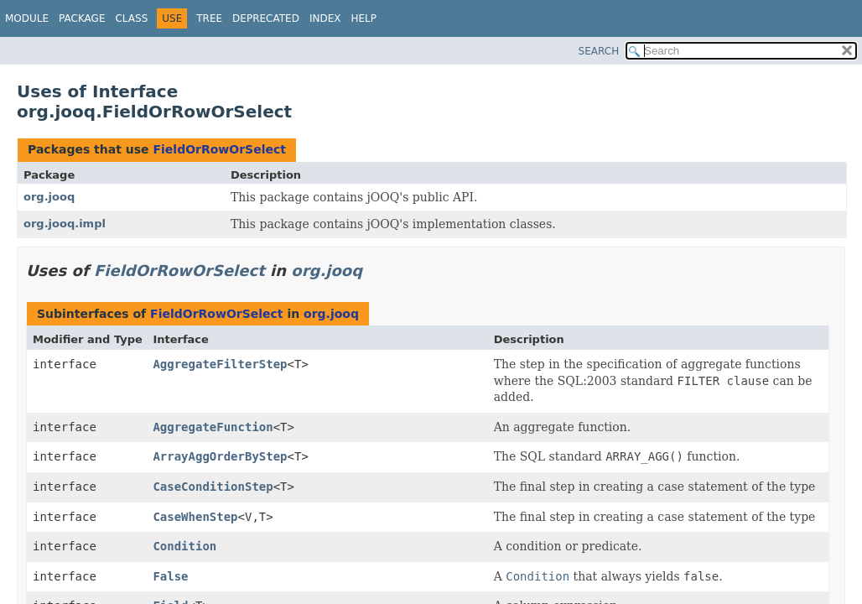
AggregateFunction (213, 427)
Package (82, 18)
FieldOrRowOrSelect (219, 149)
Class (131, 18)
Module (27, 18)
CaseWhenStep (195, 516)
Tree (209, 18)
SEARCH (599, 51)
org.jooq (49, 196)
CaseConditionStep (213, 486)
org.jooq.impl (64, 223)
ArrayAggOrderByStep (220, 456)
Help (363, 18)
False (170, 576)
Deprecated (265, 18)
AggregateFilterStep (220, 364)
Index (325, 18)
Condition (184, 546)
